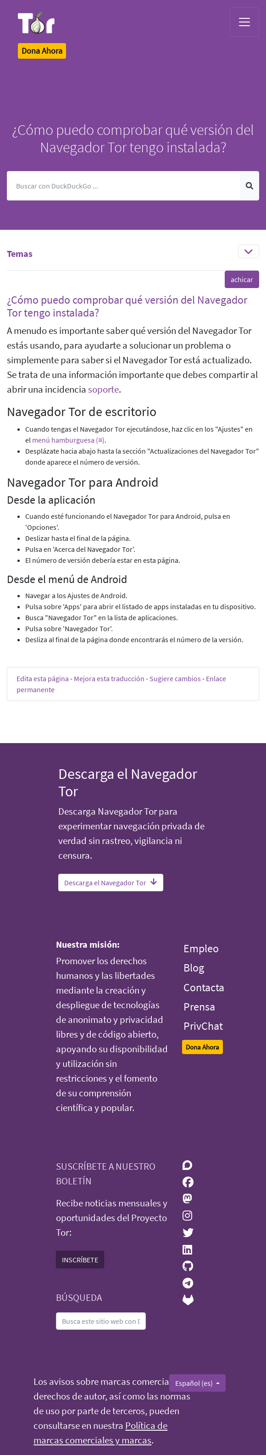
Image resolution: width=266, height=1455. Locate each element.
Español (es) (194, 1383)
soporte (103, 389)
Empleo (201, 948)
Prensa (199, 1007)
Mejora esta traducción (109, 678)
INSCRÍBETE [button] (80, 1259)
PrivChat (203, 1026)
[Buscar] (123, 185)
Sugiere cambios (175, 678)
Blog (193, 968)
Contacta (203, 987)
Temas (20, 253)
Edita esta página (43, 678)
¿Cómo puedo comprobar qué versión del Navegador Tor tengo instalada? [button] (127, 306)
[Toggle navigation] (244, 22)
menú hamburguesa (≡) (68, 439)
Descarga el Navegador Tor (110, 882)
